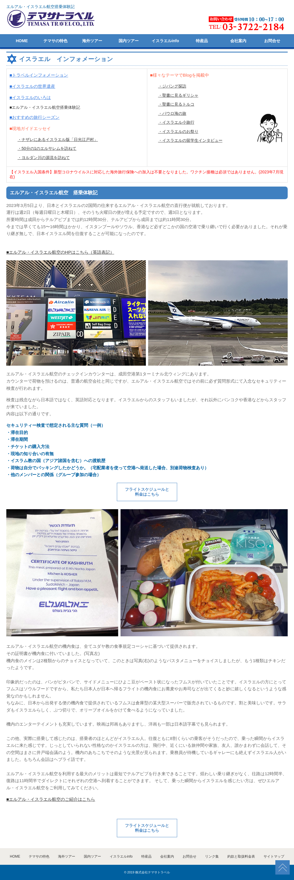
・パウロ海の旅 (172, 113)
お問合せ (272, 40)
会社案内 (238, 40)
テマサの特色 (55, 40)
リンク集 (212, 856)
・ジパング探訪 (172, 86)
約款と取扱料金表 (241, 856)
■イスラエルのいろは (30, 97)
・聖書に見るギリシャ (178, 95)
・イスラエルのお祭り (178, 131)
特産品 (202, 40)
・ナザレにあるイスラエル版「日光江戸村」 (58, 139)
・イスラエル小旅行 (176, 122)
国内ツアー (129, 40)
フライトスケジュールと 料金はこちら (147, 492)
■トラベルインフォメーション (38, 75)
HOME (22, 40)
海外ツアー (92, 40)
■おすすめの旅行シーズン (34, 117)
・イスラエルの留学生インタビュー (190, 140)
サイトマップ (274, 856)
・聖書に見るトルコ (176, 104)
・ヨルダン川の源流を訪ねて (44, 157)
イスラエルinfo (165, 40)
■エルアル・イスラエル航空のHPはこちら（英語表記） (60, 252)
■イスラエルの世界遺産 (32, 86)
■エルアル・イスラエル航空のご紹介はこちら (50, 799)
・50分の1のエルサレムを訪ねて (47, 148)
